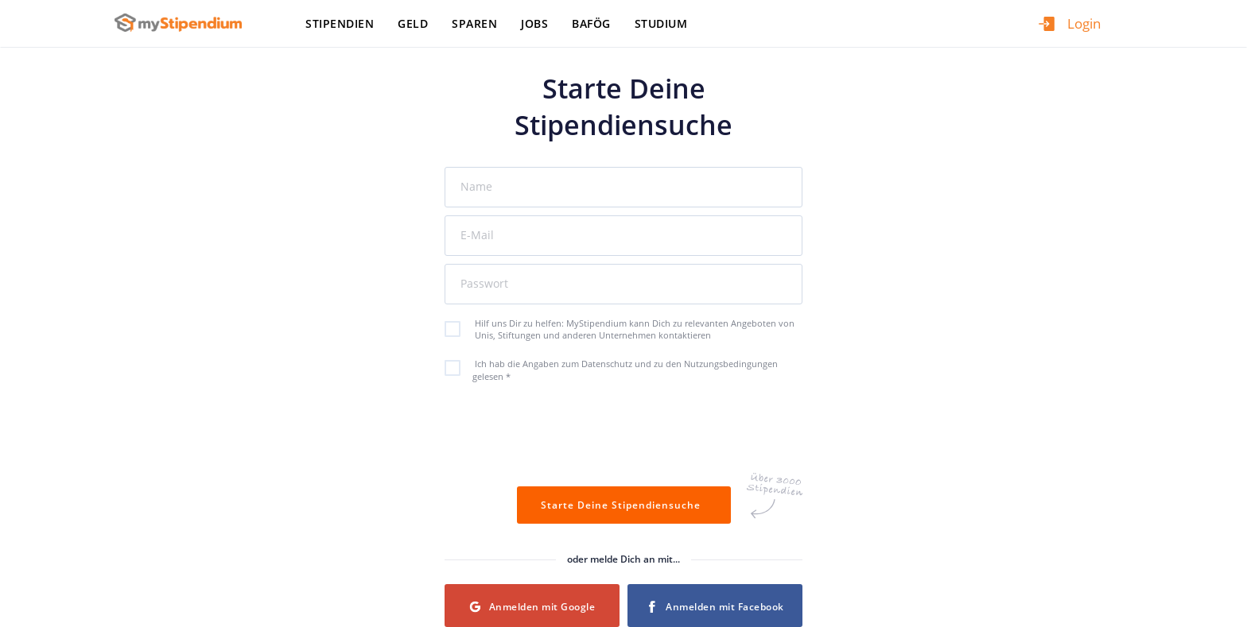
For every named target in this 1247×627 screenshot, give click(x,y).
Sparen (474, 23)
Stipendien (339, 23)
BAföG (591, 23)
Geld (413, 23)
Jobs (534, 23)
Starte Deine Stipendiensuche (624, 505)
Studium (661, 23)
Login (1084, 23)
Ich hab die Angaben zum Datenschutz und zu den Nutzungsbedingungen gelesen (619, 369)
